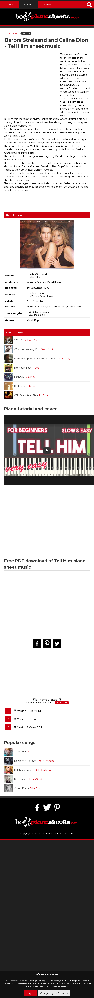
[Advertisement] (30, 84)
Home (9, 4)
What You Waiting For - (30, 349)
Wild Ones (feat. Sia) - (26, 395)
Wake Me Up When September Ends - (37, 358)
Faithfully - (19, 377)
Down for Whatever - (29, 761)
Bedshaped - (20, 386)
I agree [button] (31, 993)
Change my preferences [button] (54, 993)
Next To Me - (23, 779)
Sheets (28, 4)
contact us (62, 702)
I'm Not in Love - (21, 368)
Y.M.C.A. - (22, 340)
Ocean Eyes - (22, 788)
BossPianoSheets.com (61, 833)
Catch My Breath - (27, 770)
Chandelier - (17, 752)
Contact (47, 4)
